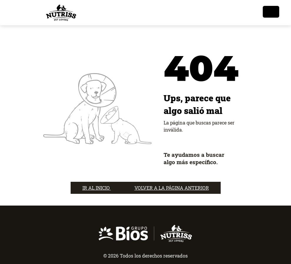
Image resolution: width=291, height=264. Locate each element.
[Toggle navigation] (271, 12)
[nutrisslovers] (61, 13)
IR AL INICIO (96, 188)
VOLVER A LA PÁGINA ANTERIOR (171, 188)
